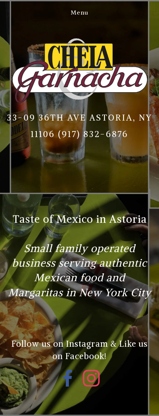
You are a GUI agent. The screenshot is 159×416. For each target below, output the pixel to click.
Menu (80, 12)
